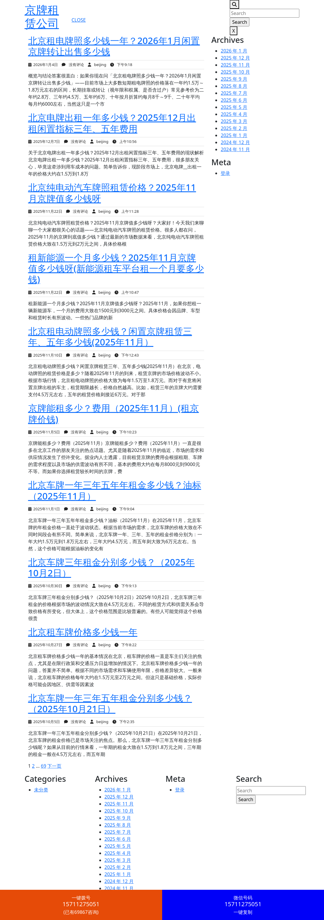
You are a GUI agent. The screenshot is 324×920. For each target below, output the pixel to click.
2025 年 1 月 (234, 135)
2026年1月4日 (43, 64)
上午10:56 (125, 141)
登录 (225, 173)
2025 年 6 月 (234, 100)
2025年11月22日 (45, 211)
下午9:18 (121, 64)
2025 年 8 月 (234, 86)
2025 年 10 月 (235, 72)
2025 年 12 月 (235, 58)
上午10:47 (127, 292)
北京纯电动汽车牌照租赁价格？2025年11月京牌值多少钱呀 (112, 192)
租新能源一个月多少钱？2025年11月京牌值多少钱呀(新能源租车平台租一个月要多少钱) (116, 268)
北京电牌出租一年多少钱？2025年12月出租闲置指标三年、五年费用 (112, 122)
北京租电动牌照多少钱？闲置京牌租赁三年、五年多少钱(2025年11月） (110, 336)
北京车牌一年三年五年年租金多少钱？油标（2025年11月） (114, 490)
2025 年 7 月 (234, 93)
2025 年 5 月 (234, 107)
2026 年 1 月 (234, 51)
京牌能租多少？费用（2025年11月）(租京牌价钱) (113, 413)
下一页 (54, 766)
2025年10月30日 (45, 585)
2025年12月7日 (44, 141)
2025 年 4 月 (234, 114)
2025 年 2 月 (234, 128)
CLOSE (78, 20)
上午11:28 (127, 211)
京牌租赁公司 (42, 16)
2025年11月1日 (44, 509)
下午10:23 (125, 432)
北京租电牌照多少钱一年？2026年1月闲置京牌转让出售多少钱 (114, 46)
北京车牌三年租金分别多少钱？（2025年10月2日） (111, 567)
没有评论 (73, 64)
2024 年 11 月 (235, 149)
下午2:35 (124, 721)
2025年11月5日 (44, 432)
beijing (97, 64)
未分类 (41, 789)
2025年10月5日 (44, 721)
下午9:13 (126, 585)
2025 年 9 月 (234, 79)
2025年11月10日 (45, 355)
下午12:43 (127, 355)
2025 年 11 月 (235, 65)
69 (43, 766)
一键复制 (243, 904)
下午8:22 (126, 644)
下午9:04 (124, 509)
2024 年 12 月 (235, 142)
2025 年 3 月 (234, 121)
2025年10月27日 (45, 644)
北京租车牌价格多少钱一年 (82, 632)
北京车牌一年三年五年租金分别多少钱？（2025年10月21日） (110, 703)
